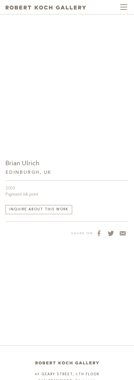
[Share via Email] (122, 233)
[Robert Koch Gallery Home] (46, 7)
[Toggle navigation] (123, 7)
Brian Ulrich (22, 163)
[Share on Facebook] (99, 233)
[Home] (67, 363)
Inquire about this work (38, 209)
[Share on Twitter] (110, 233)
